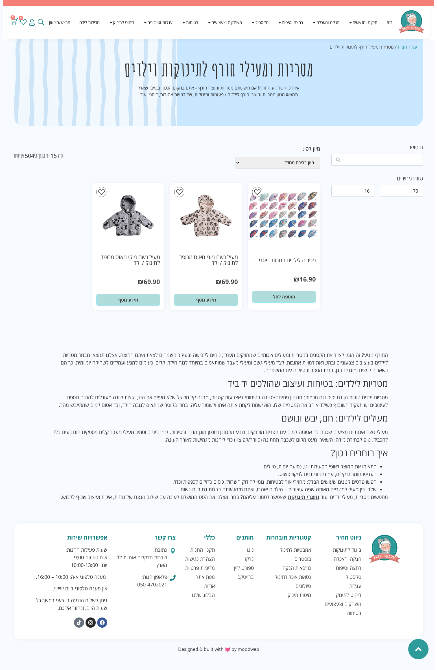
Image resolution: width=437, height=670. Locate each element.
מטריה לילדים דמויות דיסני (287, 260)
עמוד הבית (407, 47)
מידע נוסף (206, 300)
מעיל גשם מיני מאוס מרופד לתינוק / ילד (208, 260)
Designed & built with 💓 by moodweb (218, 649)
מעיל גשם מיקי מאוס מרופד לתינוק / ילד (130, 260)
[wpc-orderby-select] (277, 163)
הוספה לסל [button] (284, 297)
